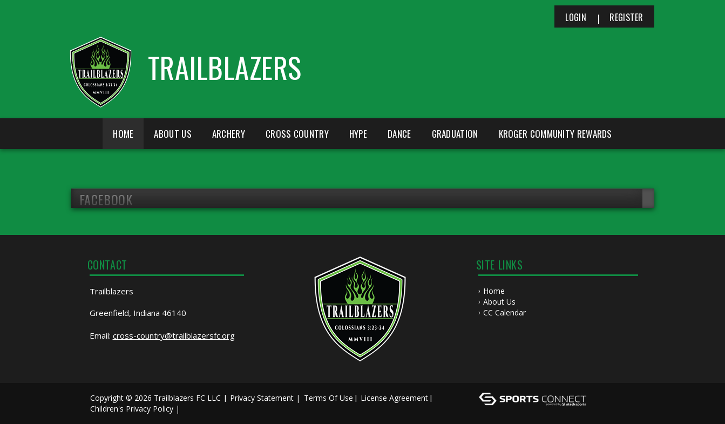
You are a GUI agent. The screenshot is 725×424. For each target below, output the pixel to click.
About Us (499, 302)
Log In (198, 408)
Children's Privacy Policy (131, 408)
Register (626, 17)
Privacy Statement (262, 398)
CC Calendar (504, 312)
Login (575, 17)
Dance (399, 133)
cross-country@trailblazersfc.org (174, 335)
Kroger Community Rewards (555, 133)
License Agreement (394, 398)
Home (123, 133)
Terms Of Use (328, 398)
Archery (228, 133)
